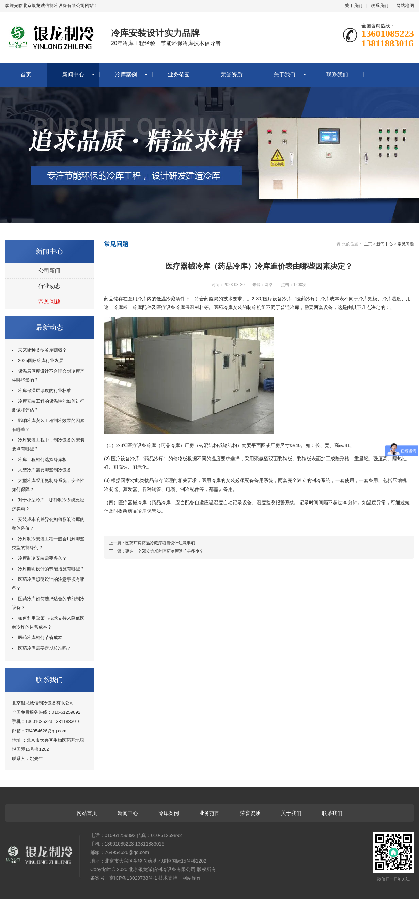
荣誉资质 (232, 74)
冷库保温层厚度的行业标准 (44, 390)
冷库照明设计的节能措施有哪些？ (51, 568)
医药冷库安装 (228, 307)
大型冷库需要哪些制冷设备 (44, 469)
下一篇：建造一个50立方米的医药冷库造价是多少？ (156, 551)
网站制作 (191, 878)
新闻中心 (73, 74)
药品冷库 (170, 445)
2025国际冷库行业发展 (40, 360)
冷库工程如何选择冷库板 (42, 459)
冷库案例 (126, 74)
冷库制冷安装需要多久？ (42, 558)
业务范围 (179, 74)
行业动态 (49, 286)
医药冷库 (305, 298)
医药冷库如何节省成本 (40, 637)
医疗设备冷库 (277, 298)
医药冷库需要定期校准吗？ (44, 648)
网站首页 (87, 813)
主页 (368, 244)
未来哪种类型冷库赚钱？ (42, 350)
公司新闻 (49, 271)
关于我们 (353, 5)
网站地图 (405, 5)
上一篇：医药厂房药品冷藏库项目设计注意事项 (152, 543)
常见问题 (49, 301)
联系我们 (379, 5)
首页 (25, 74)
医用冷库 (137, 298)
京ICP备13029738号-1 (133, 878)
